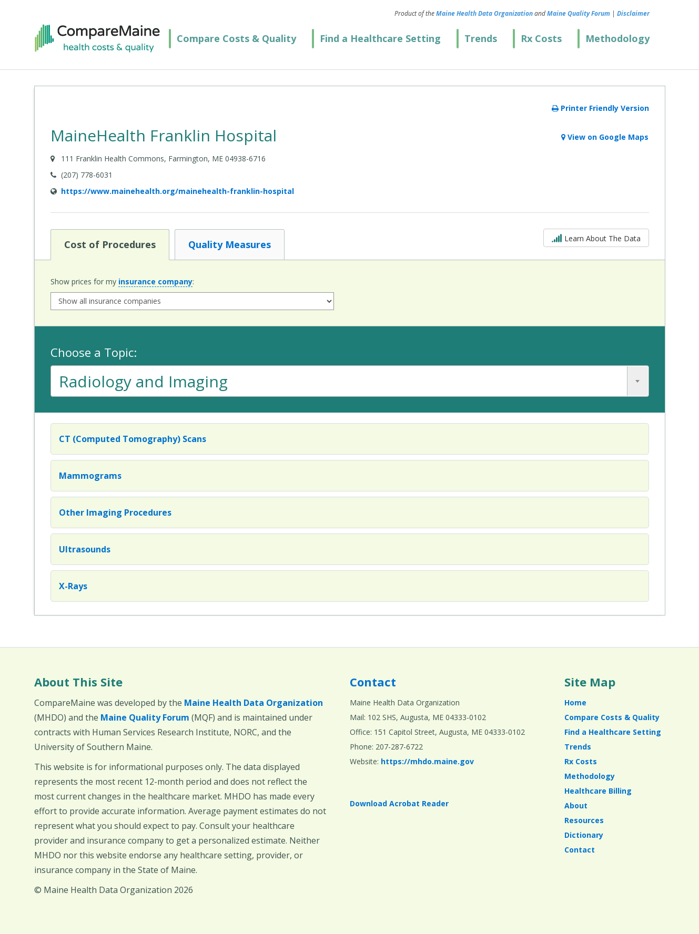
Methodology (617, 38)
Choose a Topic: (93, 352)
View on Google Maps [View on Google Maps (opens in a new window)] (605, 137)
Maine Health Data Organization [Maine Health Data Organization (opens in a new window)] (484, 13)
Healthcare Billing (598, 791)
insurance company (155, 281)
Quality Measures (229, 244)
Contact (373, 682)
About (575, 805)
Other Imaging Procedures (115, 512)
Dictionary (583, 835)
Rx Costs (541, 38)
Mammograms (90, 475)
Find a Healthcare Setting (380, 38)
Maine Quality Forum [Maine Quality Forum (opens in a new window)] (578, 13)
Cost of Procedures (110, 244)
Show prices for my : (122, 281)
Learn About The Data (596, 237)
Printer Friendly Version (600, 108)
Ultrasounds (84, 549)
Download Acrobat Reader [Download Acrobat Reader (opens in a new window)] (399, 803)
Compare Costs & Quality (236, 38)
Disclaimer (633, 13)
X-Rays (73, 586)
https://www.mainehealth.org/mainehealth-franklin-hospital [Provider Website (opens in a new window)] (177, 191)
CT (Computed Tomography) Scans (132, 439)
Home (575, 702)
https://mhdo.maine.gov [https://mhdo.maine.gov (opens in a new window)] (427, 761)
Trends (480, 38)
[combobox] (349, 381)
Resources (584, 820)
